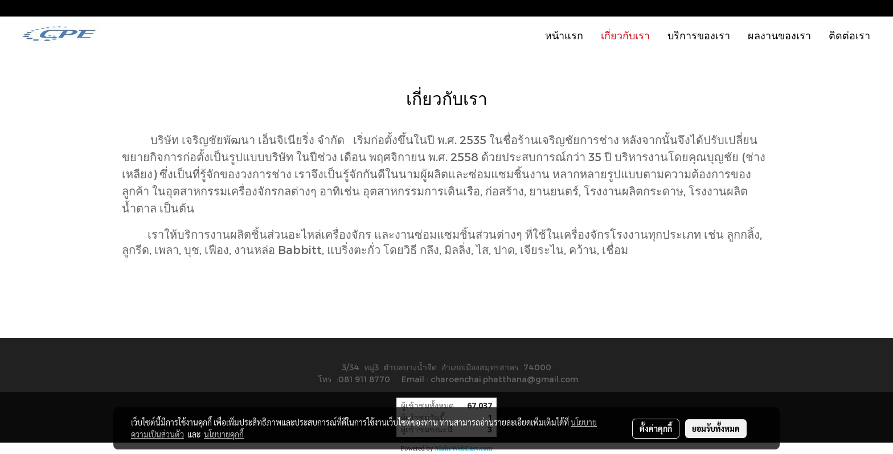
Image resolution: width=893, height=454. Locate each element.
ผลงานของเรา (779, 35)
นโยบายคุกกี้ (224, 434)
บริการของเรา (698, 35)
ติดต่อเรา (849, 35)
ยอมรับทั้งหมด (716, 428)
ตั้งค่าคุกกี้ (656, 428)
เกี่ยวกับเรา (625, 35)
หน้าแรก (564, 35)
